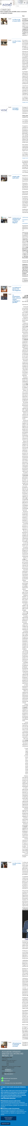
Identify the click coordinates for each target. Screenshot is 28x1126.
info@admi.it (8, 1069)
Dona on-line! (5, 1080)
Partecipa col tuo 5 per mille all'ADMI (11, 1083)
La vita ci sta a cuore (16, 41)
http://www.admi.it (8, 1074)
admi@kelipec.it (8, 1071)
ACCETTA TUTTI (5, 1123)
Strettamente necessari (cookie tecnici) (11, 1100)
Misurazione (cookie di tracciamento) (10, 1108)
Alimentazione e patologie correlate (16, 1044)
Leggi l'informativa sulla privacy (8, 1098)
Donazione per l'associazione (9, 1078)
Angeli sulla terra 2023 (15, 177)
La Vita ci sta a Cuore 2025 (16, 20)
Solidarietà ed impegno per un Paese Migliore (16, 220)
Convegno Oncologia (15, 108)
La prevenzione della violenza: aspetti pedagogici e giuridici (16, 298)
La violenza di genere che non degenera (16, 289)
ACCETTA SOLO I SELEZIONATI (8, 1118)
